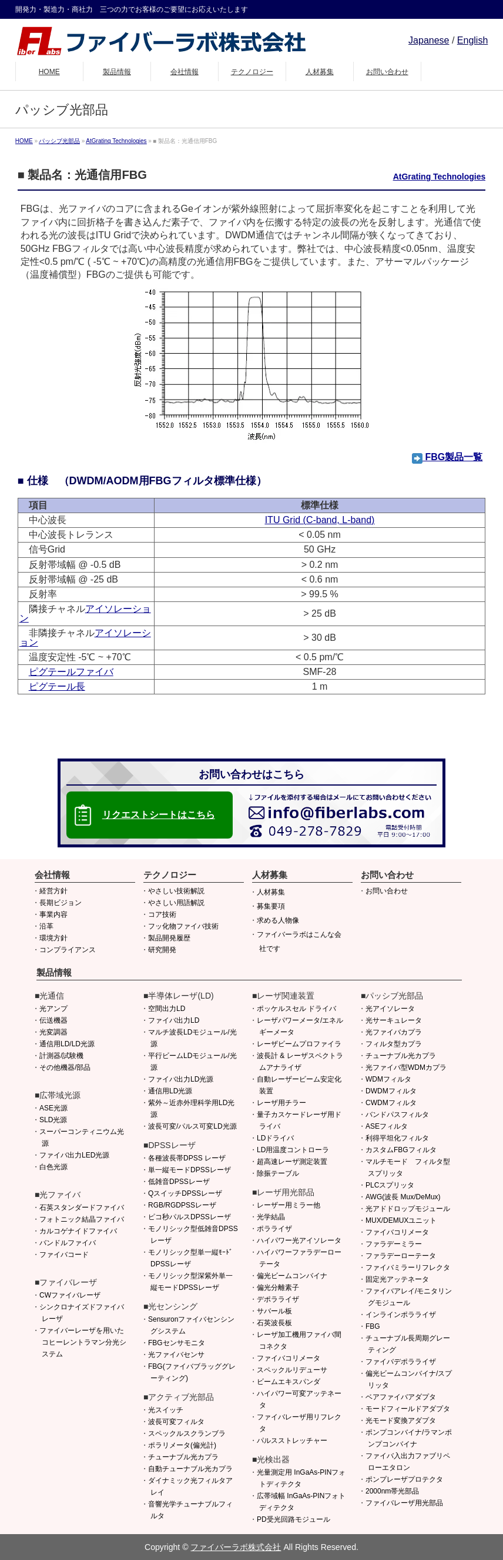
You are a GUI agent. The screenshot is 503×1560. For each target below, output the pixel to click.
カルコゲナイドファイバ (78, 1231)
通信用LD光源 (170, 1091)
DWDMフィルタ (391, 1091)
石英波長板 (274, 1323)
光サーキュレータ (393, 1020)
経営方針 (53, 891)
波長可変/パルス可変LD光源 (192, 1126)
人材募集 (271, 892)
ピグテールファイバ (71, 672)
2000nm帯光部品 (392, 1491)
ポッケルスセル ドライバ (296, 1008)
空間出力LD (166, 1008)
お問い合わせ (386, 891)
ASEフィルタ (386, 1126)
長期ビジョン (60, 903)
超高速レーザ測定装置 (292, 1161)
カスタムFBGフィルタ (401, 1150)
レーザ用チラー (281, 1103)
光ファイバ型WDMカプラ (406, 1067)
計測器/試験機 (61, 1056)
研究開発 (162, 950)
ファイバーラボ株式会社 (235, 1547)
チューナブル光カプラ (183, 1457)
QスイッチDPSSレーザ (185, 1193)
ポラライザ (274, 1229)
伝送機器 (53, 1020)
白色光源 (53, 1167)
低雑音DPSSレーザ (179, 1182)
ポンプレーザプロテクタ (404, 1479)
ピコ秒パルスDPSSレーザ (189, 1217)
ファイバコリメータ (288, 1358)
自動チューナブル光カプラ (190, 1469)
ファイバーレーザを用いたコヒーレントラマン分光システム (82, 1342)
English (472, 40)
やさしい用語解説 (176, 903)
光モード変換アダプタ (400, 1420)
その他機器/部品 (64, 1067)
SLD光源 (53, 1120)
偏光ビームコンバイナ (292, 1276)
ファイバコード (64, 1254)
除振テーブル (278, 1173)
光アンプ (53, 1008)
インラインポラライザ (400, 1314)
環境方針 (53, 938)
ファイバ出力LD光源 (180, 1079)
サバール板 (274, 1311)
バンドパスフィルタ (397, 1114)
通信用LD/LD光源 (67, 1044)
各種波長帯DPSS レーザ (187, 1158)
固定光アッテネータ (397, 1279)
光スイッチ (165, 1410)
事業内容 (53, 914)
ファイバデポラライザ (400, 1362)
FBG (372, 1326)
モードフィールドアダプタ (407, 1409)
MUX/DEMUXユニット (401, 1220)
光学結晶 (271, 1217)
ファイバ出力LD (173, 1020)
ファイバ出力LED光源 (74, 1155)
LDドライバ (275, 1138)
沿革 (46, 926)
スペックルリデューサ (292, 1370)
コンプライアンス (67, 950)
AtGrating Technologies (439, 176)
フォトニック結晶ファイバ (81, 1219)
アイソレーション (85, 613)
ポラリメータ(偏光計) (182, 1445)
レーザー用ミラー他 (288, 1205)
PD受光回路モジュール (293, 1519)
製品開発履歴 (169, 938)
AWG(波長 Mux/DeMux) (403, 1197)
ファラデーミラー (393, 1244)
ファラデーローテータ (400, 1256)
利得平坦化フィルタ (397, 1138)
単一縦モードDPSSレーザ (189, 1170)
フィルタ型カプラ (393, 1044)
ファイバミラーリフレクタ (407, 1267)
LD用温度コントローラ (293, 1150)
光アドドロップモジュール (407, 1209)
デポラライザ (278, 1299)
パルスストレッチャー (292, 1440)
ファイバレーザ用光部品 (404, 1503)
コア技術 (162, 914)
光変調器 (53, 1032)
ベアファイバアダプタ (400, 1397)
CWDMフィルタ (391, 1103)
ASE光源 (53, 1108)
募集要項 (271, 906)
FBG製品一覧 (447, 457)
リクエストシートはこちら (158, 815)
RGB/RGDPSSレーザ (182, 1205)
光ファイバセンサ (176, 1355)
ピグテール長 (57, 686)
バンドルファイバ (67, 1243)
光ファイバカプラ (393, 1032)
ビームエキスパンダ (288, 1382)
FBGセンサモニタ (176, 1343)
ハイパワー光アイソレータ (299, 1240)
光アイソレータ (390, 1008)
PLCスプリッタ (389, 1185)
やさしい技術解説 (176, 891)
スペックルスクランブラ (187, 1433)
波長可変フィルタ (176, 1422)
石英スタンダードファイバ (81, 1207)
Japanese (428, 40)
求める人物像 (278, 920)
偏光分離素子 (278, 1287)
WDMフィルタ (388, 1079)
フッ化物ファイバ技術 (183, 926)
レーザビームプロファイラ (299, 1044)
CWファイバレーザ (69, 1295)
